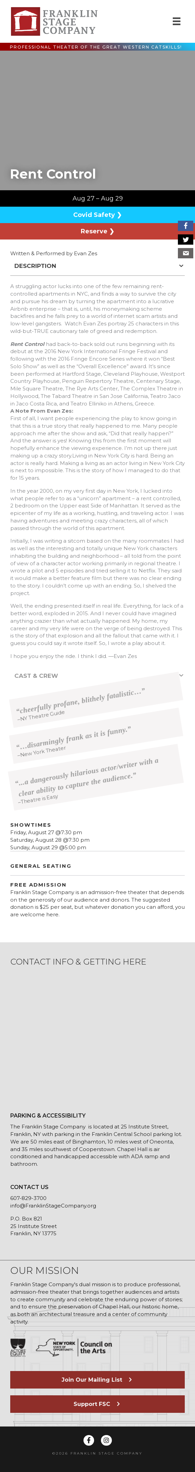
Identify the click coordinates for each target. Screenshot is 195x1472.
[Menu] (176, 21)
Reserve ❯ (97, 231)
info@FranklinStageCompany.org (53, 1205)
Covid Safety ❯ (97, 215)
